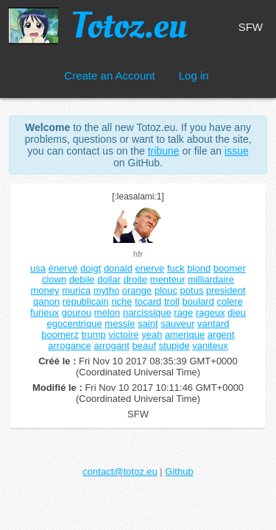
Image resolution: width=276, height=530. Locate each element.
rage (183, 312)
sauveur (177, 323)
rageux (210, 312)
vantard (213, 323)
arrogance (69, 345)
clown (54, 279)
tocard (148, 301)
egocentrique (74, 323)
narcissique (147, 312)
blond (198, 268)
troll (172, 301)
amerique (185, 334)
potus (192, 290)
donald (118, 268)
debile (82, 279)
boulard (198, 301)
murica (76, 290)
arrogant (111, 345)
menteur (167, 279)
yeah (151, 334)
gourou (76, 312)
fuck (176, 268)
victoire (123, 334)
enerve (150, 268)
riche (121, 301)
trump (94, 334)
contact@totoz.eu (119, 471)
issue (236, 151)
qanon (46, 301)
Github (179, 471)
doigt (90, 268)
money (44, 290)
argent (221, 334)
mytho (106, 290)
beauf (144, 345)
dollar (109, 279)
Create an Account (109, 75)
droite (136, 279)
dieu (236, 312)
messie (120, 323)
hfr (138, 254)
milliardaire (211, 279)
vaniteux (209, 345)
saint (148, 323)
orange (137, 290)
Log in (194, 75)
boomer (229, 268)
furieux (44, 312)
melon (107, 312)
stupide (174, 345)
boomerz (60, 334)
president (225, 290)
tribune (164, 151)
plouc (166, 290)
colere (230, 301)
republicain (86, 301)
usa (38, 268)
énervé (63, 268)
